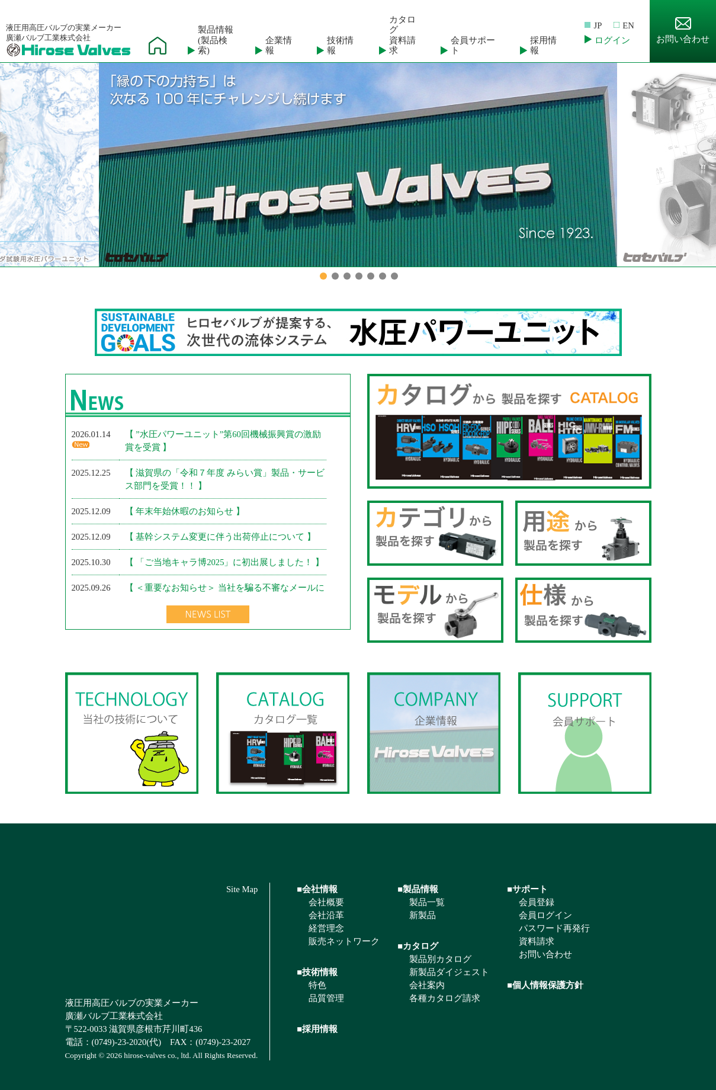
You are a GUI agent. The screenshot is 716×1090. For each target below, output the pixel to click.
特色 (317, 985)
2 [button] (335, 276)
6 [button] (382, 276)
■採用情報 (317, 1029)
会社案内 (427, 985)
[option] (358, 164)
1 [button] (323, 276)
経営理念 (326, 928)
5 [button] (370, 276)
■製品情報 (417, 889)
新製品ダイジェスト (449, 972)
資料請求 (536, 941)
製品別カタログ (440, 959)
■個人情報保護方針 (545, 985)
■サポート (527, 889)
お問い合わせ (682, 30)
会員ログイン (545, 915)
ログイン (612, 40)
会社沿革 (326, 915)
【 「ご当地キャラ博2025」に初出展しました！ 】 (225, 562)
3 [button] (347, 276)
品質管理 (326, 998)
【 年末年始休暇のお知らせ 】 (185, 511)
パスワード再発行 (554, 928)
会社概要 (326, 902)
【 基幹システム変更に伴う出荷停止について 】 (220, 536)
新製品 (422, 915)
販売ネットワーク (344, 941)
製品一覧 (427, 902)
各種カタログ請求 (444, 998)
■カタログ (417, 946)
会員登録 (536, 902)
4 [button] (358, 276)
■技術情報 (317, 972)
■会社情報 (317, 889)
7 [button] (394, 276)
